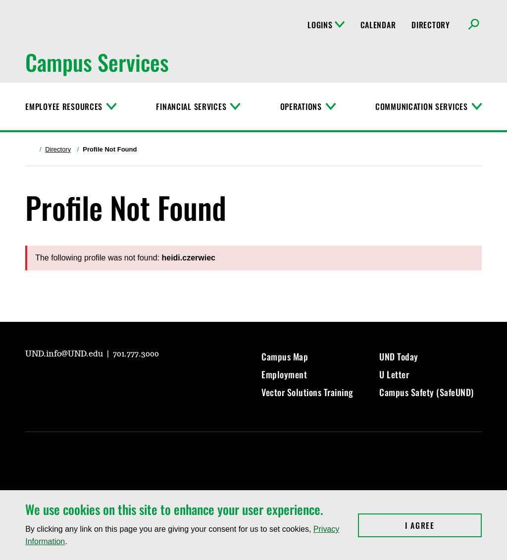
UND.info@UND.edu (65, 354)
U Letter (394, 374)
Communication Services (421, 106)
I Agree (443, 525)
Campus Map (284, 356)
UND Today (398, 356)
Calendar (378, 25)
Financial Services (191, 106)
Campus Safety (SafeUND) (426, 392)
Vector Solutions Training (307, 392)
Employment (284, 374)
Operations (301, 106)
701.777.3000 (136, 354)
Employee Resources (63, 106)
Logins (325, 25)
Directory (430, 25)
